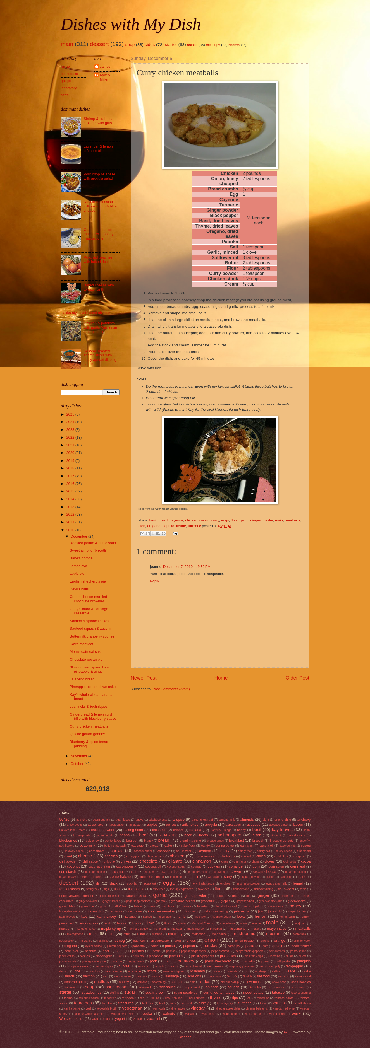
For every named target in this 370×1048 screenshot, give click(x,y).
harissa (186, 906)
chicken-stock (204, 856)
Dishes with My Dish (131, 24)
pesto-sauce (298, 951)
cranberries (169, 872)
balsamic (159, 830)
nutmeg (119, 940)
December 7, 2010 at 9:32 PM (187, 566)
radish (159, 966)
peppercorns (220, 951)
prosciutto (248, 961)
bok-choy (92, 840)
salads (192, 45)
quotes (124, 966)
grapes (225, 901)
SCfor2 (232, 976)
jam (260, 911)
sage (291, 971)
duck (114, 883)
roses (216, 971)
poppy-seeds (136, 961)
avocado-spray (278, 824)
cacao (154, 845)
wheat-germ (277, 1013)
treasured (125, 1003)
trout (162, 1003)
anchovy (304, 819)
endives (225, 883)
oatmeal (139, 940)
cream (204, 520)
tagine (68, 997)
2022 (70, 437)
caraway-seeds (73, 851)
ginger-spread (111, 901)
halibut (138, 906)
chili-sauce (90, 861)
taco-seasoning (301, 992)
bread (163, 520)
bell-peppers (229, 834)
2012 (70, 514)
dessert (99, 44)
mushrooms (244, 933)
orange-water (302, 940)
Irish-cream (191, 911)
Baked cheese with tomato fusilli (99, 287)
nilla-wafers (85, 940)
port (168, 961)
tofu (249, 997)
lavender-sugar (221, 916)
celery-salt (263, 851)
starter (171, 44)
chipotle (109, 861)
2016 (70, 484)
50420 (64, 819)
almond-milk (227, 819)
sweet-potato (253, 992)
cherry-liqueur (155, 856)
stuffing (114, 992)
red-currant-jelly (270, 966)
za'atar (137, 1018)
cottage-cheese (95, 871)
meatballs (292, 520)
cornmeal (297, 866)
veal (88, 1008)
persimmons (277, 951)
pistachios (228, 956)
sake (307, 971)
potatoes (186, 960)
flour (234, 520)
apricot (171, 824)
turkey (204, 1003)
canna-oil (246, 845)
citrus (224, 861)
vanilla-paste (72, 1008)
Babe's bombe (81, 558)
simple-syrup (230, 982)
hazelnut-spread (226, 906)
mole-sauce (219, 934)
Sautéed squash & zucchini (91, 628)
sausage (172, 976)
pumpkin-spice (104, 966)
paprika (168, 526)
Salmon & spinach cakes (89, 621)
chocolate (149, 861)
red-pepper (294, 966)
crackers (149, 871)
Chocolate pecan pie (86, 659)
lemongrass (89, 923)
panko (170, 946)
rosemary (197, 971)
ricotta (152, 971)
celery (224, 851)
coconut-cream (99, 866)
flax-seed (203, 889)
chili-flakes (281, 856)
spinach (212, 987)
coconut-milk (126, 866)
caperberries (287, 845)
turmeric (194, 526)
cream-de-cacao (295, 871)
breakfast (234, 45)
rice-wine (134, 971)
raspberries (215, 966)
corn (256, 866)
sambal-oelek (122, 976)
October (77, 764)
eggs (225, 520)
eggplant (150, 883)
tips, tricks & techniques (89, 706)
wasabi (189, 1013)
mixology (213, 45)
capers (306, 845)
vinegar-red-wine (284, 1008)
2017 (70, 476)
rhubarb (64, 971)
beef (143, 834)
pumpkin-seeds (78, 966)
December (79, 536)
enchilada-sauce (203, 883)
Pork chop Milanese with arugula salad (99, 176)
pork (153, 961)
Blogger (184, 1037)
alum (266, 819)
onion (141, 526)
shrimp (176, 982)
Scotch (247, 976)
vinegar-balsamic (257, 1008)
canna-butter (225, 845)
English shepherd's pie (88, 581)
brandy (148, 840)
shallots (101, 981)
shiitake (142, 982)
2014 (70, 499)
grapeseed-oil (245, 901)
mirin (127, 934)
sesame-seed (75, 982)
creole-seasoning (151, 876)
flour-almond (241, 889)
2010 (70, 530)
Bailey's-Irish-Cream (72, 830)
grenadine (87, 906)
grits (103, 906)
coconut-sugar (176, 866)
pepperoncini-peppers (250, 951)
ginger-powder (261, 520)
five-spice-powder (181, 889)
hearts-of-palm (252, 906)
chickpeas (228, 856)
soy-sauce (167, 987)
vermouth (159, 1008)
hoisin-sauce (275, 906)
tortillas (107, 1003)
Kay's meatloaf (81, 644)
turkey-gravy (225, 1003)
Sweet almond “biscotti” (88, 550)
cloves (269, 861)
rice (77, 971)
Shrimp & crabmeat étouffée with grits (99, 121)
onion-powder (245, 940)
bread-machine (190, 840)
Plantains (274, 956)
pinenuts (176, 956)
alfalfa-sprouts (158, 819)
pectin (156, 951)
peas (119, 951)
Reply (154, 581)
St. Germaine (276, 987)
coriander (236, 866)
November (79, 756)
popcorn (116, 961)
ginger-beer (288, 895)
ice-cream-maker (161, 911)
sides (150, 44)
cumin (194, 877)
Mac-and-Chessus (203, 923)
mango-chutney (86, 928)
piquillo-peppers (202, 956)
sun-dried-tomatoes (218, 992)
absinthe (81, 819)
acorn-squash (101, 819)
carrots (116, 850)
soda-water (72, 987)
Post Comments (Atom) (171, 689)
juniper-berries (297, 911)
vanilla (279, 1002)
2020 (70, 453)
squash (233, 987)
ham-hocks (169, 906)
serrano (283, 976)
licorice (136, 923)
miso (141, 934)
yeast (106, 1018)
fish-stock (159, 889)
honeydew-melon (70, 911)
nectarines (299, 934)
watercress (208, 1013)
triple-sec (148, 1003)
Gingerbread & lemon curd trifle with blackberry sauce (93, 716)
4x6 (287, 1032)
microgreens (75, 934)
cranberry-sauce (197, 871)
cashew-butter (143, 851)
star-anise (298, 987)
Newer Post (144, 678)
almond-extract (202, 819)
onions (265, 940)
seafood (263, 976)
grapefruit (208, 901)
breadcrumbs (215, 840)
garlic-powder (195, 896)
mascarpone (236, 928)
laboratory (69, 88)
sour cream (117, 986)
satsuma (141, 976)
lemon (260, 916)
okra (178, 940)
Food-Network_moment (76, 895)
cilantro (175, 861)
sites (64, 95)
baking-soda (133, 830)
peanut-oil (72, 951)
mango (64, 928)
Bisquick (276, 835)
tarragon (128, 997)
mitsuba (157, 934)
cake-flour (188, 845)
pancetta (138, 946)
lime (150, 923)
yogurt (120, 1018)
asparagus (233, 824)
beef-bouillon (168, 835)
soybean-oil (192, 987)
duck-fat (132, 883)
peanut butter (301, 946)
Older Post (297, 678)
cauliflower (184, 851)
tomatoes (83, 1002)
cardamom (96, 851)
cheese (85, 855)
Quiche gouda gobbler (87, 734)
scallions (194, 976)
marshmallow (195, 928)
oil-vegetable (160, 940)
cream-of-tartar (92, 876)
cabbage (137, 845)
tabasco (278, 992)
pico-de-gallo (104, 956)
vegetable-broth (107, 1008)
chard (68, 856)
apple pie (77, 573)
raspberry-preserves (242, 966)
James (105, 66)
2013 (70, 507)
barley (241, 830)
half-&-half (120, 906)
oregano (153, 526)
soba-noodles (301, 982)
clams (255, 861)
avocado (254, 824)
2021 (70, 445)
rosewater (232, 971)
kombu (147, 916)
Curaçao (213, 876)
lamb (181, 916)
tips (235, 998)
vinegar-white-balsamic (89, 1013)
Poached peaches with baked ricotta (98, 259)
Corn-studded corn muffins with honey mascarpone (99, 234)
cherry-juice (133, 856)
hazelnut (203, 906)
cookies (214, 866)
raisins (174, 966)
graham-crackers (183, 901)
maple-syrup (111, 928)
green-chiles (67, 906)
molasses (198, 934)
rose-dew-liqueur (174, 971)
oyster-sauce (93, 946)
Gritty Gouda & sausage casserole (89, 611)
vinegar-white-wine (123, 1013)
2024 (70, 422)
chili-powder (68, 861)
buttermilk (87, 845)
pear (106, 951)
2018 (70, 468)
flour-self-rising (263, 889)
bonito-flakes (113, 840)
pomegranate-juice (94, 961)
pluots (302, 956)
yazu (95, 1018)
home (65, 66)
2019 (70, 460)
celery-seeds (284, 851)
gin (248, 895)
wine (296, 1013)
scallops (215, 976)
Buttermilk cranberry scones (92, 636)
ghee (235, 895)
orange (279, 940)
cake (168, 845)
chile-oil (246, 856)
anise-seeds (75, 824)
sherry (124, 982)
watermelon (230, 1013)
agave (139, 819)
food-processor (109, 895)
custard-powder (251, 876)
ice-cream (135, 911)
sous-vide (145, 987)
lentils (108, 923)
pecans (138, 951)
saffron (276, 971)
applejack (135, 824)
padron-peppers (117, 946)
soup (130, 44)
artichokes (190, 824)
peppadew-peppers (193, 951)
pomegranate (68, 961)
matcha (256, 928)
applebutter (116, 824)
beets (203, 835)
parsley (210, 945)
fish (117, 889)
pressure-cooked (218, 961)
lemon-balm (287, 916)
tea (142, 997)
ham (152, 906)
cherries (111, 856)
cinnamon (201, 861)
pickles (85, 956)
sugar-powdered (185, 992)
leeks (241, 916)
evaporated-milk (276, 883)
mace (243, 923)
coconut (73, 866)
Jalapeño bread (82, 679)
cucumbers (177, 876)
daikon (270, 876)
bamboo (178, 830)
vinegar (198, 1008)
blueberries (68, 840)
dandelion (286, 876)
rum (246, 971)
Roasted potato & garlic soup (93, 543)
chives (126, 861)
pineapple (156, 956)
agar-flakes (123, 819)
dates (301, 876)
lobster (182, 923)
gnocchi (161, 901)
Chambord (304, 851)
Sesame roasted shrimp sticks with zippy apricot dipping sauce (100, 357)
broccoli (258, 840)
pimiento (138, 956)
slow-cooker (254, 982)
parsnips (233, 946)
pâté (265, 946)
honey (295, 906)
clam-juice (239, 861)
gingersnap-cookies (137, 901)
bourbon (132, 840)
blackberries (296, 835)
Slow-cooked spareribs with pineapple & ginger (92, 669)
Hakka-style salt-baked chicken (85, 313)
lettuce (121, 923)
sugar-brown (155, 992)
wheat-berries (253, 1013)
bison (256, 835)
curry (215, 520)
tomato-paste (283, 997)
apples (152, 824)
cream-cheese (264, 872)
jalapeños (241, 911)
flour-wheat (286, 889)
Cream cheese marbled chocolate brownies (88, 599)
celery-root (245, 851)
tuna (173, 1003)
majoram (300, 923)
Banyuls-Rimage (220, 830)
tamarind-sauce (89, 997)
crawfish (219, 871)
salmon (89, 976)
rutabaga (261, 971)
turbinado (187, 1003)
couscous (118, 871)
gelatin (220, 895)
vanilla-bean (303, 1003)
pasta (249, 946)
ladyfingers (165, 916)
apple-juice (95, 824)
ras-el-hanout (193, 966)
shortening (159, 982)
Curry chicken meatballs (89, 726)
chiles (261, 856)
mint (111, 934)
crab (134, 871)
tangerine (110, 997)
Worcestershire (71, 1018)
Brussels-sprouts (281, 840)
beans (125, 835)
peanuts (90, 951)
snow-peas (279, 982)
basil (152, 520)
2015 (70, 491)
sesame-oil (303, 976)
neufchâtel (66, 940)
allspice (179, 819)
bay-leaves (282, 829)
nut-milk (102, 940)
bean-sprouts (81, 835)
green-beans (297, 901)
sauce (156, 976)
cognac (196, 866)
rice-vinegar (113, 971)
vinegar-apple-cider (228, 1008)
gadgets (67, 81)
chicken (191, 520)
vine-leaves (178, 1008)
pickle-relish (67, 956)
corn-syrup (276, 866)
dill (98, 883)
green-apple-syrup (270, 901)
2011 (70, 522)
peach (278, 946)
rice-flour (94, 971)
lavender (200, 916)
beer (188, 835)
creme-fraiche (120, 877)
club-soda (289, 861)
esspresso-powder (248, 883)
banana (195, 830)
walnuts (169, 1013)
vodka (147, 1013)
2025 (70, 414)
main (67, 44)
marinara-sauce (138, 928)
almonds (247, 819)
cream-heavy (67, 876)
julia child (275, 911)
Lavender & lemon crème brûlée (98, 148)
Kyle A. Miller (105, 77)
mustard (274, 933)
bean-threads (104, 835)
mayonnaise (276, 928)
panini (155, 946)
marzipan (216, 928)
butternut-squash (115, 845)
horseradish (95, 911)
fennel (298, 883)
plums (289, 956)
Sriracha (255, 987)
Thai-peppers (195, 997)
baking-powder (102, 830)
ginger (263, 895)
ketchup (131, 916)
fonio (303, 889)
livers (168, 923)
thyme (181, 526)
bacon (298, 824)
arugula (211, 824)
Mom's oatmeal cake (86, 651)
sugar (130, 992)
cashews (163, 851)
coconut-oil (153, 866)
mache (256, 923)
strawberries (91, 992)
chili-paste (299, 856)
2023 (70, 430)
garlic (244, 520)
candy (205, 845)
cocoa (306, 861)
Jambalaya (78, 566)
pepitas (170, 951)
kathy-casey (106, 916)
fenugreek (92, 889)
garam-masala (135, 895)
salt (105, 976)
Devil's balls (79, 589)
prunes (265, 961)
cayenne (176, 520)
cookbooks (69, 74)
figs (106, 889)
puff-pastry (283, 961)
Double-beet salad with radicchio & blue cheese (100, 206)
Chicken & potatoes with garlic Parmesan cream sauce (100, 327)
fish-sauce (136, 889)
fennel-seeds (69, 889)
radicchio (143, 966)
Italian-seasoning (216, 911)
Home (221, 678)
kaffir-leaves (67, 916)
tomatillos (263, 997)
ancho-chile (282, 819)
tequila (155, 997)
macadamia (227, 923)
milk (93, 933)
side (192, 982)
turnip (263, 1003)
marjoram (160, 928)
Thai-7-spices (173, 997)
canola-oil (266, 845)
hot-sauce (116, 911)
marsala (176, 928)
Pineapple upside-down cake (93, 687)
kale (84, 916)
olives (191, 940)
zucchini (153, 1018)
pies (121, 956)
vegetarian (132, 1008)
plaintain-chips (254, 956)
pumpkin (304, 961)
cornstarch (67, 872)
